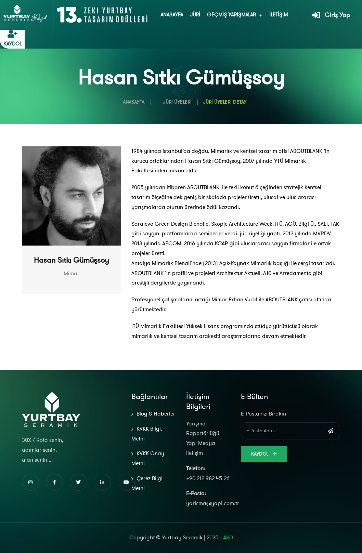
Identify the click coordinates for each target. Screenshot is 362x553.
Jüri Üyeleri (177, 102)
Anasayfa (171, 14)
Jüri (195, 14)
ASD (228, 537)
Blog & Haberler (156, 414)
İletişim (278, 14)
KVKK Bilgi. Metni (146, 434)
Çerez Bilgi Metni (147, 483)
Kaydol (264, 454)
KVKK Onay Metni (147, 458)
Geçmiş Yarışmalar (231, 14)
